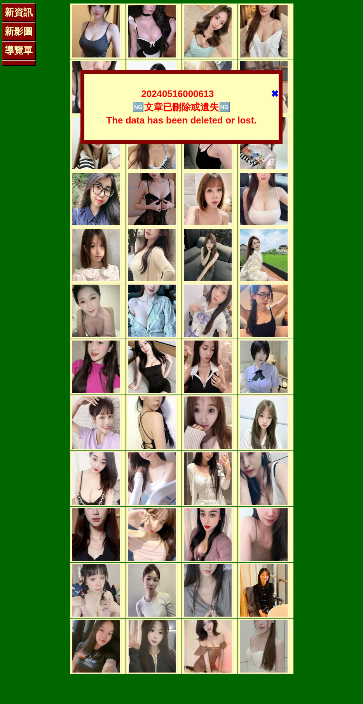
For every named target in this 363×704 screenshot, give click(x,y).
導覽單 (19, 50)
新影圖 (19, 31)
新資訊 (19, 12)
